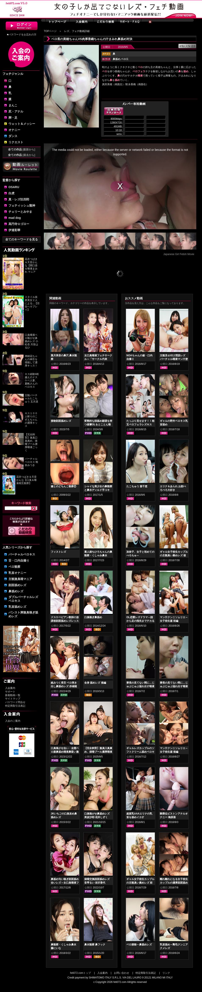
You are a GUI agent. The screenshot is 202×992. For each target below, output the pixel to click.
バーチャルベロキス (21, 554)
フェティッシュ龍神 (21, 205)
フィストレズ (58, 551)
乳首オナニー (17, 572)
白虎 (11, 193)
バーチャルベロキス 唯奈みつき (31, 462)
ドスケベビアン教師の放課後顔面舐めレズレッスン (65, 621)
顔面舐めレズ (17, 585)
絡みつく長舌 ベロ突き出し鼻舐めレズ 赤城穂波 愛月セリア (64, 686)
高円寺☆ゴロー (18, 224)
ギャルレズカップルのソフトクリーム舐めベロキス (140, 752)
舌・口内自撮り (18, 560)
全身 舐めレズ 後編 (95, 682)
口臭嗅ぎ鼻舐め (93, 617)
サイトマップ (12, 698)
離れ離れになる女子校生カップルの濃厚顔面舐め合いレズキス (174, 883)
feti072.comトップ (80, 972)
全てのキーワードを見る (21, 239)
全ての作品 (21, 149)
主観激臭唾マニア (20, 579)
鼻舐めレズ (15, 591)
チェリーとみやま (20, 211)
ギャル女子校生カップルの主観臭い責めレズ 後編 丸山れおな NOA (174, 555)
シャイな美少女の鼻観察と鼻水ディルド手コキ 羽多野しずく (98, 490)
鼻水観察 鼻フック (94, 944)
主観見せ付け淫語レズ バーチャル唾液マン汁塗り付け (174, 359)
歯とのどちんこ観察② (63, 486)
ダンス (12, 136)
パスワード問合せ (15, 702)
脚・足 (12, 117)
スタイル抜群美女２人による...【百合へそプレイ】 (32, 303)
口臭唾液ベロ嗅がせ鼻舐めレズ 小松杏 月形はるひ (31, 341)
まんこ (12, 105)
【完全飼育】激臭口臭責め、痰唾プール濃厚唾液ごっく (31, 442)
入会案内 (10, 688)
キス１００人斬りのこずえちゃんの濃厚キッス (31, 419)
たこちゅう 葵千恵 (136, 486)
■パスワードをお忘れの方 (21, 34)
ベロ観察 (14, 566)
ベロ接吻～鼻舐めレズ (139, 944)
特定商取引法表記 (15, 705)
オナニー (14, 130)
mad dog (14, 217)
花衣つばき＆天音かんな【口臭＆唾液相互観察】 (26, 480)
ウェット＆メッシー (21, 123)
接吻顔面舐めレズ (61, 420)
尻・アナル (15, 111)
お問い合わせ (121, 972)
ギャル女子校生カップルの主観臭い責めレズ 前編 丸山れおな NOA (140, 883)
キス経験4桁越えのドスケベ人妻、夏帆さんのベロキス (32, 380)
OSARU (13, 187)
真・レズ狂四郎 (18, 199)
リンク (166, 972)
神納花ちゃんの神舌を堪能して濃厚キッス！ (31, 361)
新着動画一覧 (12, 695)
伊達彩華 (14, 230)
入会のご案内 (12, 720)
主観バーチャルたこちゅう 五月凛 (31, 398)
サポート (10, 691)
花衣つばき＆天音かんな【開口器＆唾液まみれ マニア (31, 265)
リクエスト (15, 142)
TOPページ (50, 31)
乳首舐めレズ (17, 606)
